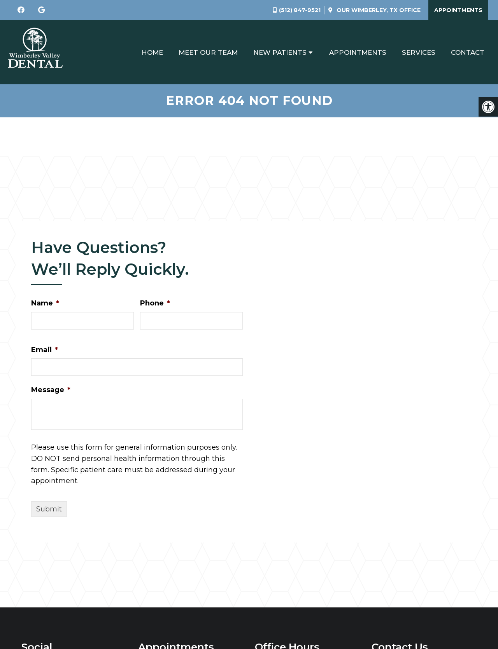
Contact (467, 52)
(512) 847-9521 (300, 10)
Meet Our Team (208, 52)
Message (50, 390)
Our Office (378, 10)
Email (44, 349)
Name (45, 303)
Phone (155, 303)
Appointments (458, 10)
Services (418, 52)
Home (152, 52)
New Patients (280, 52)
